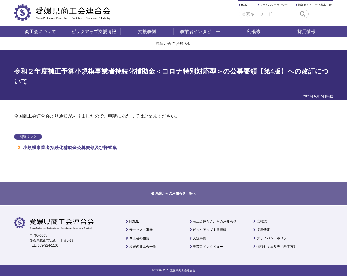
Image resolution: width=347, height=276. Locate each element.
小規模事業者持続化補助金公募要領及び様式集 (67, 147)
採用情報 (306, 31)
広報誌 (253, 31)
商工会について (40, 31)
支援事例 (147, 31)
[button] (302, 14)
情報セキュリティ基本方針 (315, 4)
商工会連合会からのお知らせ (214, 221)
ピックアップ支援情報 (93, 31)
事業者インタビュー (200, 31)
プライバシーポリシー (274, 4)
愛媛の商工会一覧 (142, 247)
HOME (245, 4)
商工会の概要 (139, 238)
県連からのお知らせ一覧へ (175, 193)
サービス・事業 (141, 230)
